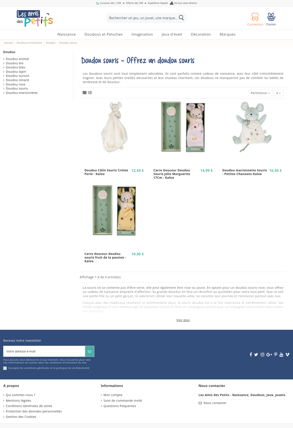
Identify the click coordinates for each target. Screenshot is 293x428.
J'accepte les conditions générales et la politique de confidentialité (48, 367)
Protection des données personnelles (34, 411)
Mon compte (112, 395)
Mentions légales (18, 400)
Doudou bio (15, 63)
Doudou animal (17, 59)
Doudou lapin (16, 71)
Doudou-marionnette (22, 93)
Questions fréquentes (119, 406)
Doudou (9, 52)
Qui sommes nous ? (20, 395)
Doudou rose (15, 84)
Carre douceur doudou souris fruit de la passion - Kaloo (105, 257)
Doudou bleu (15, 67)
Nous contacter (214, 403)
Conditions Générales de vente (29, 406)
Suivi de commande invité (122, 400)
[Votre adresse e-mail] (44, 351)
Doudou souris (17, 88)
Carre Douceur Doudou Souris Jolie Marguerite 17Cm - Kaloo (171, 174)
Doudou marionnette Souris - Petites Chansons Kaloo (244, 172)
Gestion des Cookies (21, 417)
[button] (103, 34)
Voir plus (183, 320)
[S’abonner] (89, 351)
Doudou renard (17, 80)
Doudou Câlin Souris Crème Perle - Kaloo (106, 172)
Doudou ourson (17, 76)
